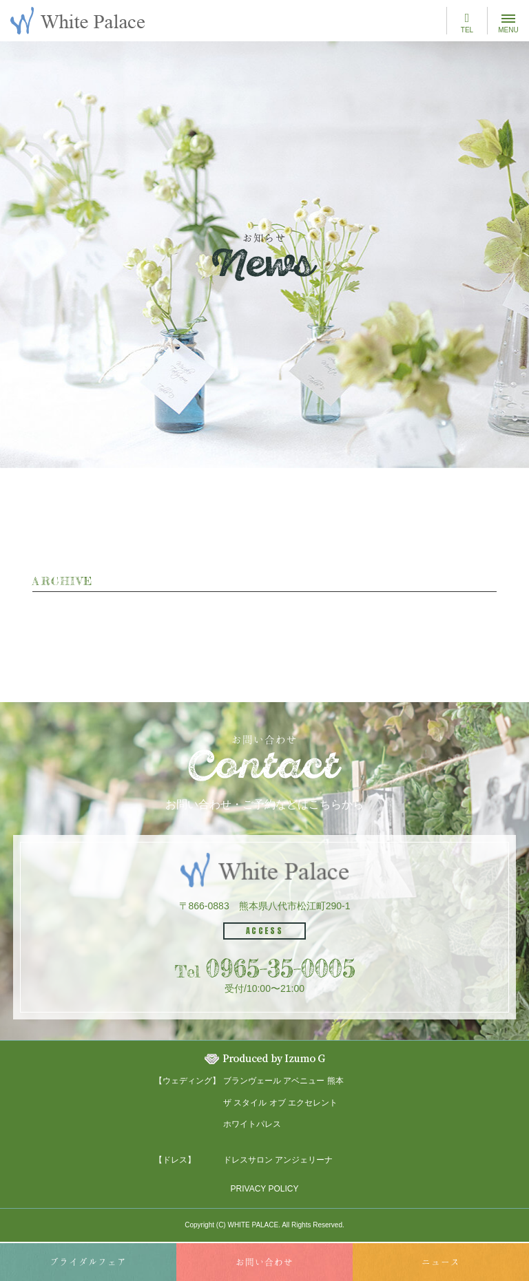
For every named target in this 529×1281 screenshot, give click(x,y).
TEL (467, 23)
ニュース (441, 1262)
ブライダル (88, 1262)
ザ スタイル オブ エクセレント (280, 1103)
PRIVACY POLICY (265, 1189)
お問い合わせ (264, 1262)
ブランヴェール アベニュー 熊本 (283, 1081)
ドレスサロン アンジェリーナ (278, 1160)
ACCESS (264, 930)
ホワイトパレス (252, 1124)
